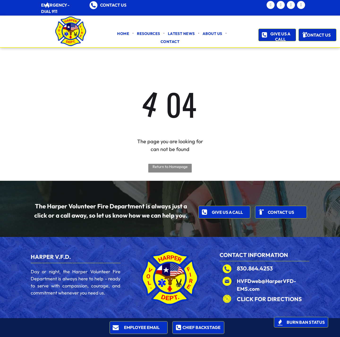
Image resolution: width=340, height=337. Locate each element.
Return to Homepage (170, 166)
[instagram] (301, 5)
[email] (271, 5)
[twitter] (291, 5)
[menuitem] (123, 33)
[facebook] (281, 5)
